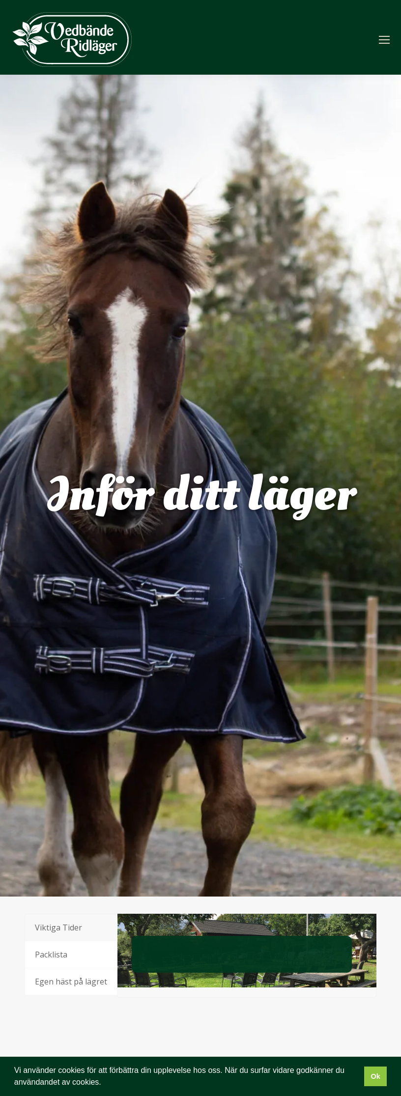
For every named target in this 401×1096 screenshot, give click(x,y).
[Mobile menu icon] (384, 40)
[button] (104, 1083)
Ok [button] (375, 1076)
